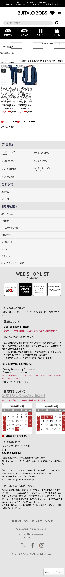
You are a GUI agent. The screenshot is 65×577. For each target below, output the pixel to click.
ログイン (60, 43)
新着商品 (8, 32)
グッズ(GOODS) (8, 161)
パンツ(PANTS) (7, 177)
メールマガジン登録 (9, 228)
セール (57, 32)
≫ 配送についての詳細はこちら (15, 381)
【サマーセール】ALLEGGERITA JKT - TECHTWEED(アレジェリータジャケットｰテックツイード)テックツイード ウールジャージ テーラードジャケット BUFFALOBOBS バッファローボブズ (24, 94)
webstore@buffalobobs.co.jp (30, 534)
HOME (3, 47)
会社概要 (5, 221)
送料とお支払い (7, 213)
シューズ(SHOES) (8, 169)
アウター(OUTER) (41, 153)
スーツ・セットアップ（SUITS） (43, 169)
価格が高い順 (50, 61)
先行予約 (24, 32)
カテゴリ (41, 32)
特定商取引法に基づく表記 (12, 263)
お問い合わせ (7, 235)
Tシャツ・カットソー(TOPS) (10, 152)
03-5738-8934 (24, 537)
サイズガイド (7, 242)
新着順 (60, 61)
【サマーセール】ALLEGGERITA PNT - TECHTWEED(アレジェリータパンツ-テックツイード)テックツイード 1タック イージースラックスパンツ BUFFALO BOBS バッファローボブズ (8, 94)
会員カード (6, 256)
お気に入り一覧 (48, 43)
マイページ (6, 249)
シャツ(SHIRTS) (40, 161)
